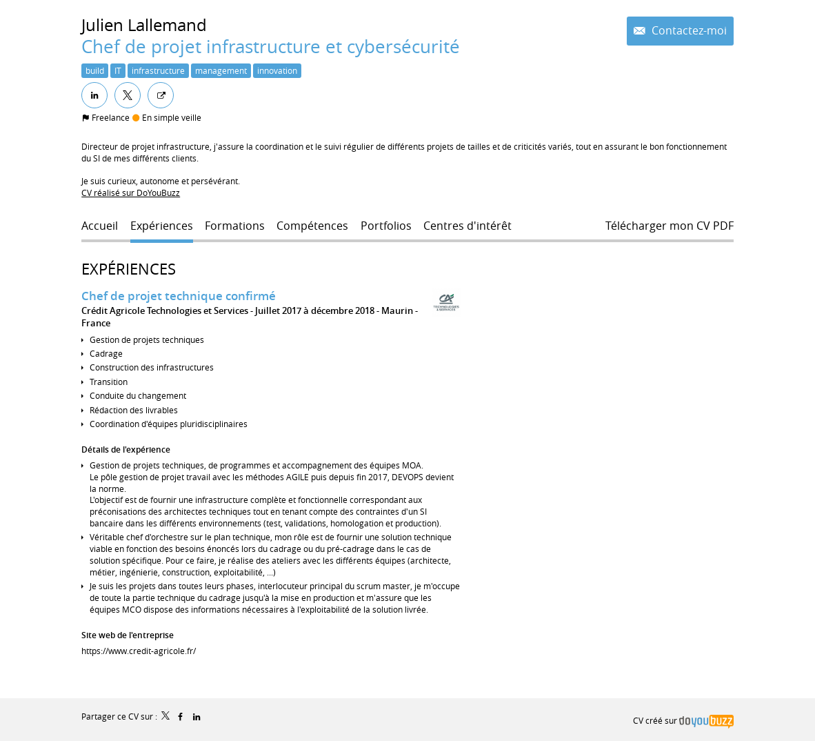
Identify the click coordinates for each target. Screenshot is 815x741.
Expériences (128, 269)
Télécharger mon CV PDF (669, 226)
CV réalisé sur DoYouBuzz (130, 192)
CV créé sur (683, 720)
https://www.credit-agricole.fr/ (138, 650)
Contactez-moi (688, 30)
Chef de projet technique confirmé (178, 296)
